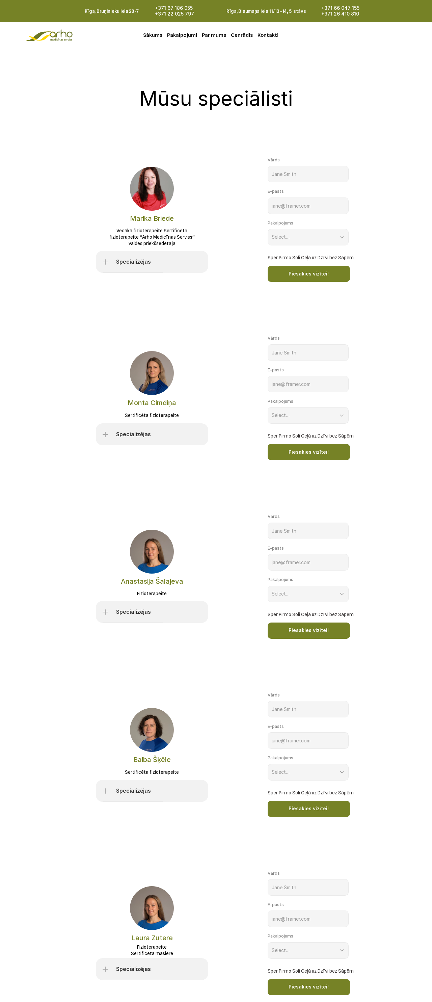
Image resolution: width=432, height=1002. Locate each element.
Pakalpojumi (182, 35)
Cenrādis (242, 35)
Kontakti (268, 35)
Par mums (214, 35)
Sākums (152, 35)
